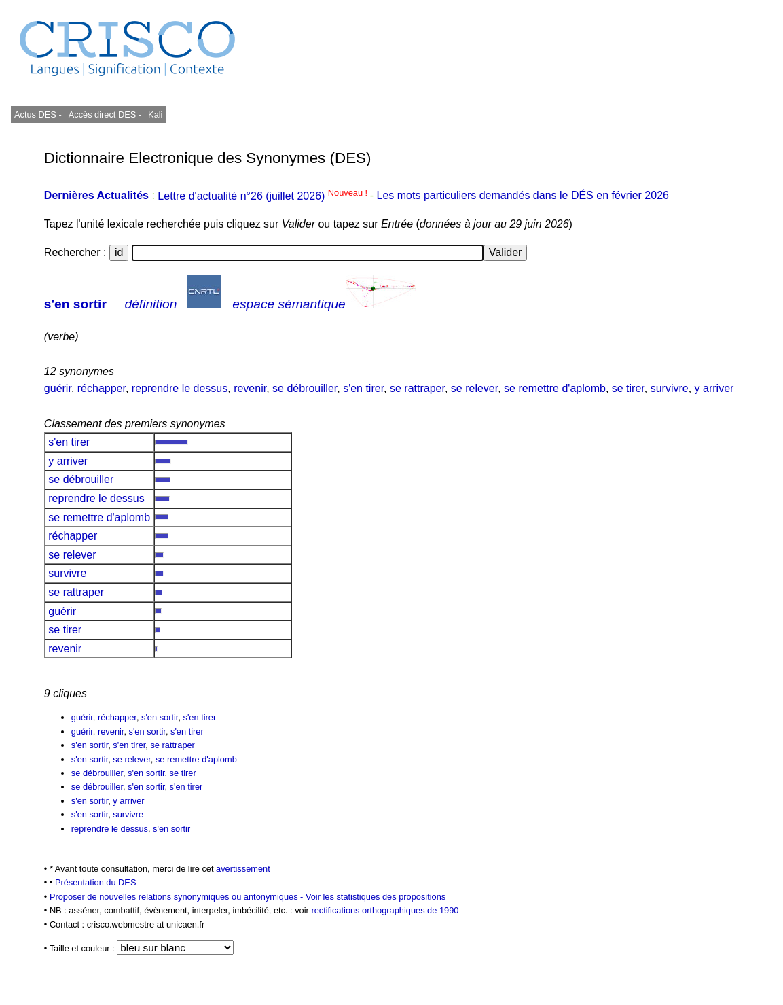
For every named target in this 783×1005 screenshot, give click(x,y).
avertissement (243, 869)
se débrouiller (304, 388)
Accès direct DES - (105, 114)
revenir (250, 388)
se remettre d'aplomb (555, 388)
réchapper (101, 388)
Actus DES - (38, 114)
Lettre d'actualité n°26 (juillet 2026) (263, 196)
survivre (670, 388)
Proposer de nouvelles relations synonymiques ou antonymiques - (178, 897)
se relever (474, 388)
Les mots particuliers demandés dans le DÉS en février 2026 (523, 196)
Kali (155, 114)
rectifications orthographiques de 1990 (384, 910)
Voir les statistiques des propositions (375, 897)
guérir (57, 388)
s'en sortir (75, 304)
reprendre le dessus (179, 388)
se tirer (628, 388)
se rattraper (417, 388)
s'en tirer (363, 388)
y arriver (714, 388)
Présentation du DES (95, 882)
